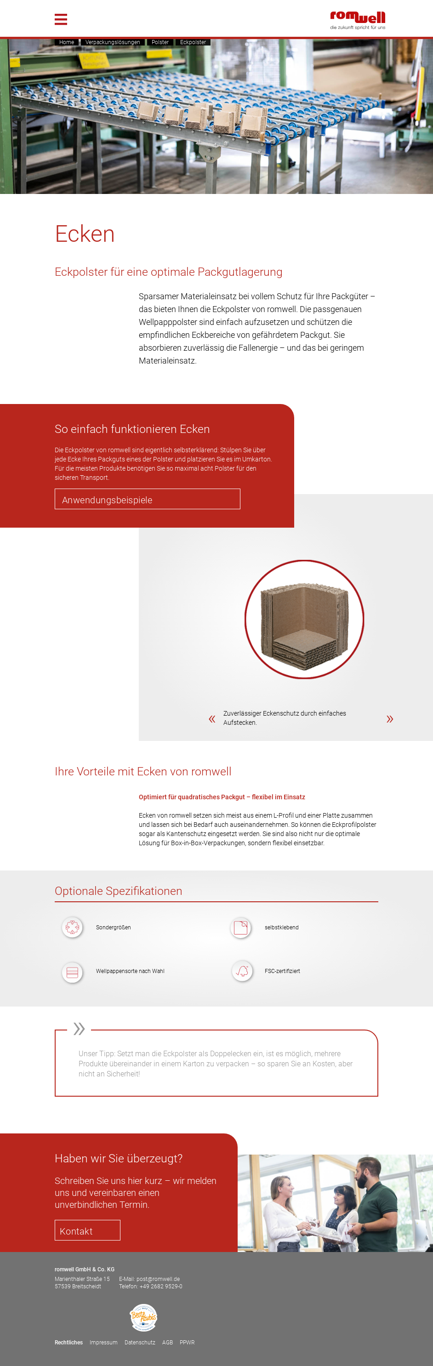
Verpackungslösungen (112, 42)
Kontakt (76, 1231)
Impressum (104, 1342)
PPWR (187, 1342)
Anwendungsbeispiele (107, 500)
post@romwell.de (158, 1279)
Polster (160, 42)
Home (66, 42)
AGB (167, 1342)
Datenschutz (140, 1342)
